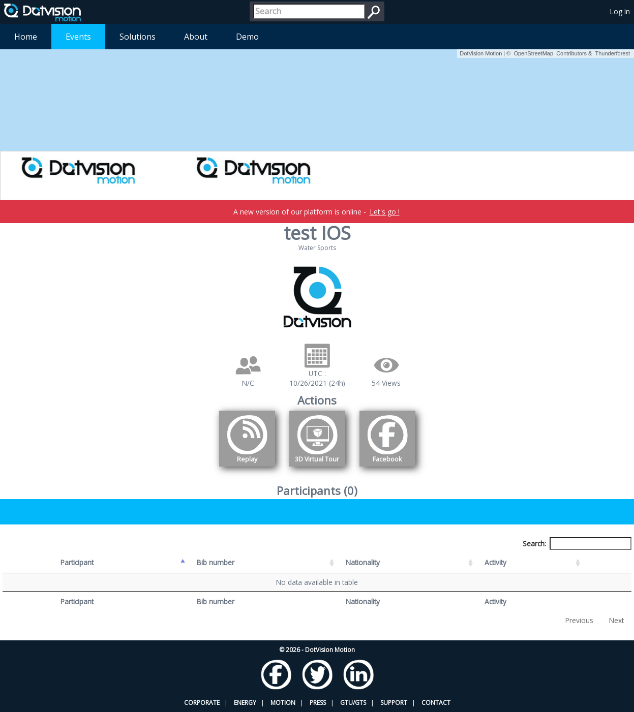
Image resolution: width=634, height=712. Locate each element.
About (195, 36)
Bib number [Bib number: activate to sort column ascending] (215, 562)
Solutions (137, 36)
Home (25, 36)
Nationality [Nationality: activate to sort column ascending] (363, 562)
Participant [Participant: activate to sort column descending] (77, 562)
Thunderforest (612, 53)
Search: (577, 543)
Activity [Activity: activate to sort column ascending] (495, 562)
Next (616, 620)
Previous (579, 620)
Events (78, 36)
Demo (247, 36)
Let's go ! (385, 211)
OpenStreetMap (533, 53)
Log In (620, 11)
